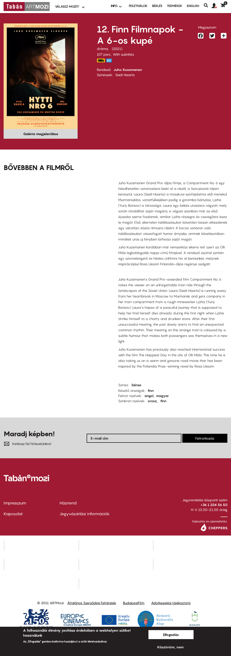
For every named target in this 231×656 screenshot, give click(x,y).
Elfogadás (171, 635)
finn (151, 390)
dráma (102, 49)
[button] (216, 6)
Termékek (174, 6)
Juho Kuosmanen (127, 70)
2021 (117, 49)
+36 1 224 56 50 (214, 505)
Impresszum (15, 503)
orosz (152, 401)
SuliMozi (116, 564)
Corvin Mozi (41, 545)
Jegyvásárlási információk (85, 513)
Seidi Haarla (125, 75)
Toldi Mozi (115, 583)
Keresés (208, 5)
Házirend (68, 503)
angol (148, 396)
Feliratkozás (204, 438)
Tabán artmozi (190, 564)
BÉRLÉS (157, 6)
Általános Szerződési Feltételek (91, 603)
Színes (136, 385)
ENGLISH (193, 6)
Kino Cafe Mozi (116, 545)
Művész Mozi (190, 545)
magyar (162, 396)
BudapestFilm (133, 603)
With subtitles (123, 54)
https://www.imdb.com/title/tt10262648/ (101, 60)
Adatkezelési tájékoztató (171, 603)
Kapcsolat (13, 513)
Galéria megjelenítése (40, 134)
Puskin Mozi (41, 564)
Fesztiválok (138, 6)
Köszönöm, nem (170, 647)
